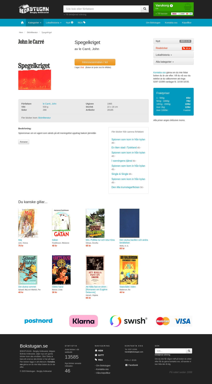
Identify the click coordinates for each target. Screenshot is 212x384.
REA (82, 22)
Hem (21, 32)
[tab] (174, 41)
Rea (99, 360)
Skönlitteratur (32, 32)
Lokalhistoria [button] (164, 55)
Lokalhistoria (53, 22)
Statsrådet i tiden (134, 271)
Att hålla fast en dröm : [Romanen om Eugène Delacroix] (100, 274)
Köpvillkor (186, 22)
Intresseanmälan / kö (95, 62)
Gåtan (66, 225)
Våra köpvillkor (103, 373)
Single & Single (120, 174)
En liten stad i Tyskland (124, 147)
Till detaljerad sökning (76, 14)
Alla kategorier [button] (165, 61)
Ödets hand (66, 271)
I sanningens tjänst (122, 160)
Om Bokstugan (153, 22)
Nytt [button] (173, 41)
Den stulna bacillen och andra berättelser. (134, 226)
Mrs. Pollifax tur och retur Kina (100, 225)
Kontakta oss (171, 22)
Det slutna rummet (32, 271)
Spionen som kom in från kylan (128, 139)
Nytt (69, 22)
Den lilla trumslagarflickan (126, 187)
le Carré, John (49, 104)
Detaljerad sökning (162, 355)
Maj (32, 225)
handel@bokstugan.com (134, 352)
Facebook (132, 365)
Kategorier (34, 22)
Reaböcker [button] (173, 48)
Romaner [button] (24, 142)
